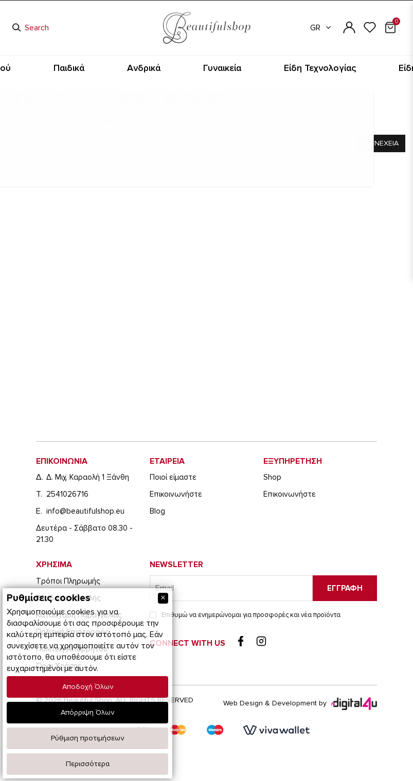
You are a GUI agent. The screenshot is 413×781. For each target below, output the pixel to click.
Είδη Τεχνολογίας (270, 68)
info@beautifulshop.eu (85, 511)
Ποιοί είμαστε (173, 477)
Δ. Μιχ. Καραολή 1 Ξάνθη (87, 477)
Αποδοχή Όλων (87, 686)
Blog (157, 511)
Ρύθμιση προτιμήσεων (87, 738)
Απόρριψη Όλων (87, 712)
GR (321, 28)
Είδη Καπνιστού (86, 68)
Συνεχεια (382, 143)
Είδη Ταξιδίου (330, 68)
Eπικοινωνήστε (176, 494)
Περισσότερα (88, 763)
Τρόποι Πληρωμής (68, 581)
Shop (272, 477)
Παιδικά (136, 68)
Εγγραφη (345, 588)
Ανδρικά (175, 68)
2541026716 (67, 494)
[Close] (163, 598)
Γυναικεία (216, 68)
